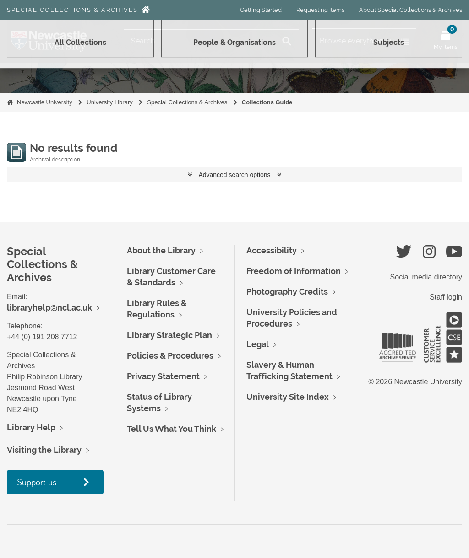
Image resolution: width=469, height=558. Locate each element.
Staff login (446, 297)
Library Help (31, 427)
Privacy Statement (163, 376)
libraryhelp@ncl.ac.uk (49, 307)
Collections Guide (267, 102)
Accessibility (271, 250)
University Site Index (287, 397)
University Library (109, 102)
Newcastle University (44, 102)
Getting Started (261, 9)
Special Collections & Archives (72, 9)
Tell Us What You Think (171, 429)
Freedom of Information (293, 271)
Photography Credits (287, 291)
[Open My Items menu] (445, 41)
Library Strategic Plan (169, 335)
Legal (257, 344)
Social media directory (426, 277)
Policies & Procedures (170, 355)
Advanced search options (235, 174)
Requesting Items (320, 9)
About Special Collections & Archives (410, 9)
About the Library (161, 250)
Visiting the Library (44, 450)
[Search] (199, 41)
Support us (36, 482)
